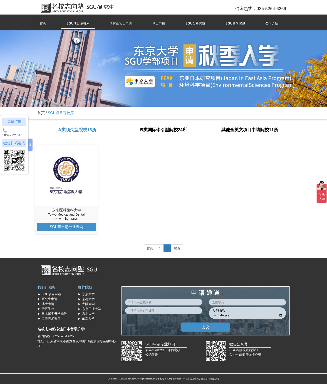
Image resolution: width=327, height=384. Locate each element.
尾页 (177, 248)
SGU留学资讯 (235, 23)
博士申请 (158, 23)
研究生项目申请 (121, 23)
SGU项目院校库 (77, 23)
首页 (43, 23)
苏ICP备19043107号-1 (176, 378)
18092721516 (12, 135)
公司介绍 (271, 23)
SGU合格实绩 (195, 23)
